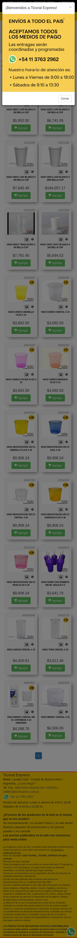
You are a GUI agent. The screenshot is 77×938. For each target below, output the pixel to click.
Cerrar (65, 98)
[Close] (70, 7)
